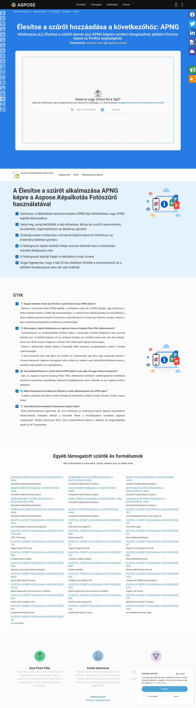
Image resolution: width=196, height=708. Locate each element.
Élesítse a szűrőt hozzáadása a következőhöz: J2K (152, 521)
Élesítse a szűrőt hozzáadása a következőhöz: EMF (152, 554)
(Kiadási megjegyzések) (98, 700)
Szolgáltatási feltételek (128, 103)
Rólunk (126, 4)
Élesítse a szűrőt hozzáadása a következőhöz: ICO (37, 618)
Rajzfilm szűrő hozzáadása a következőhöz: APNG (93, 511)
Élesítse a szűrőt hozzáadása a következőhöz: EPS (37, 607)
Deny (176, 696)
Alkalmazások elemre (92, 175)
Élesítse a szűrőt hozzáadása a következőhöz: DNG (37, 597)
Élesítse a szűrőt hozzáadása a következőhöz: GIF (152, 543)
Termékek (81, 4)
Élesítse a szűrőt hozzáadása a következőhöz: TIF (94, 543)
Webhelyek (112, 4)
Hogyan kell (64, 175)
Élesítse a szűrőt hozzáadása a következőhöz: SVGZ (152, 575)
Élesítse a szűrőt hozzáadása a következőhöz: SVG (94, 575)
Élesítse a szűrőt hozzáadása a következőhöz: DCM (94, 586)
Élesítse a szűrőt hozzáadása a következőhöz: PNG (37, 554)
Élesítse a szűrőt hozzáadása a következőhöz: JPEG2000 (37, 532)
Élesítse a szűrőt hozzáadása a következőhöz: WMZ (152, 564)
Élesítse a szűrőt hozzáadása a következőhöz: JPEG (37, 521)
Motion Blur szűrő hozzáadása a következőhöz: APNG (144, 489)
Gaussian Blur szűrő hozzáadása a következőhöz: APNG (145, 500)
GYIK (76, 175)
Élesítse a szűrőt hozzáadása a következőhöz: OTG (152, 597)
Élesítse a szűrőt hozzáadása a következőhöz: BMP (94, 532)
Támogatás (96, 4)
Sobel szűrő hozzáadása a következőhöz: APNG (95, 499)
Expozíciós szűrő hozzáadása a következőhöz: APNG (37, 479)
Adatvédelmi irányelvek (153, 103)
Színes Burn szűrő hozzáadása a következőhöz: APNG (38, 511)
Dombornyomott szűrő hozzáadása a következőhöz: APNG (32, 500)
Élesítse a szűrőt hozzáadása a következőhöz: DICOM (37, 586)
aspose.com (95, 43)
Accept (164, 689)
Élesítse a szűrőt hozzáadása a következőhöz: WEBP (37, 575)
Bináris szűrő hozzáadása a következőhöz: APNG (35, 489)
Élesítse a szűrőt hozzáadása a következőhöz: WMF (94, 564)
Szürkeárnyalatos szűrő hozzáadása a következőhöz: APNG (90, 479)
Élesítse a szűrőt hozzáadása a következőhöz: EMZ (37, 564)
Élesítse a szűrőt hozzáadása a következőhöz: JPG (152, 511)
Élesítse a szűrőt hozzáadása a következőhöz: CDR (94, 607)
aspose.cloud (117, 43)
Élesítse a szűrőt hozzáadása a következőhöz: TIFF (37, 543)
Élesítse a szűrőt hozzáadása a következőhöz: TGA (94, 554)
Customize (153, 696)
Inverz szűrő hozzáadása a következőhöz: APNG (150, 479)
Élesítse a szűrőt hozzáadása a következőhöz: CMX (152, 607)
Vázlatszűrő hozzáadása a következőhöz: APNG (92, 489)
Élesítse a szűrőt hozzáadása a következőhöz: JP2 (94, 521)
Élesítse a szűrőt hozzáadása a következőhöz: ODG (94, 597)
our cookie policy (159, 683)
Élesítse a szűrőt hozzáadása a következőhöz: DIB (152, 532)
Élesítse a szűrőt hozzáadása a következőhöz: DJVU (152, 586)
